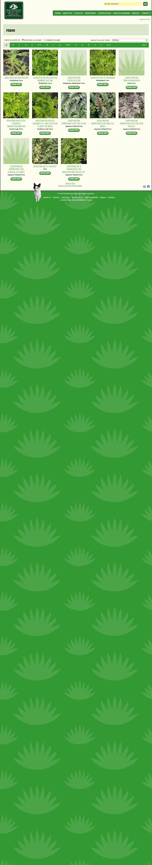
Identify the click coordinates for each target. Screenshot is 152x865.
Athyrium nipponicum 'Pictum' (74, 122)
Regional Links (145, 19)
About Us (67, 13)
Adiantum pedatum (16, 77)
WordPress (144, 186)
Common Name (51, 40)
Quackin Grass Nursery (13, 10)
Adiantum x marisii (102, 77)
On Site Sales (104, 13)
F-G (39, 45)
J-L (59, 45)
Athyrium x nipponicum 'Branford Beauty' (74, 169)
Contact (146, 13)
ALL (144, 45)
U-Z (108, 45)
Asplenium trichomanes (131, 79)
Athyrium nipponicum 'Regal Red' (102, 123)
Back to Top (70, 183)
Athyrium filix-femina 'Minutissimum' (16, 123)
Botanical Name (32, 40)
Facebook (148, 186)
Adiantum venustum (73, 79)
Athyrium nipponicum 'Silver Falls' (131, 123)
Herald (135, 13)
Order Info (90, 13)
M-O (68, 45)
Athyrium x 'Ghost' (45, 166)
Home (57, 13)
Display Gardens (121, 13)
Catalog (78, 13)
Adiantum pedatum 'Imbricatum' (45, 79)
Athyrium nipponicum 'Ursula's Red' (16, 169)
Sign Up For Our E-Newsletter (70, 186)
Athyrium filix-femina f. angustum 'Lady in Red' (45, 123)
